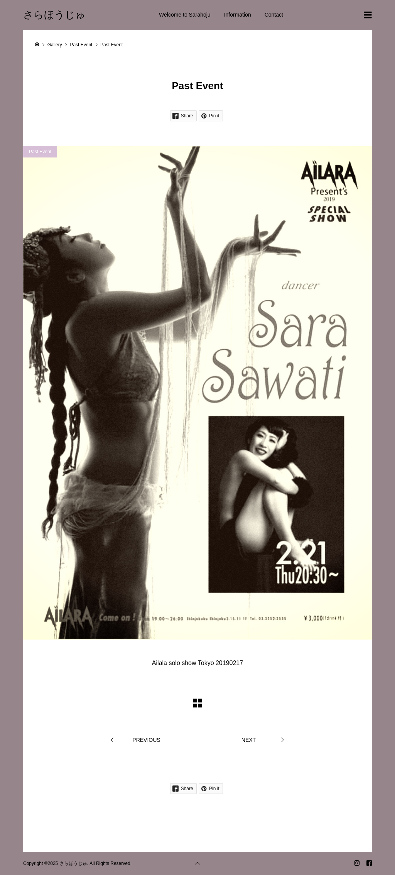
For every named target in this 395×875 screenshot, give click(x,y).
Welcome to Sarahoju (185, 15)
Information (237, 15)
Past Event (40, 151)
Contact (274, 15)
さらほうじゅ (54, 14)
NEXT (248, 740)
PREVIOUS (146, 740)
